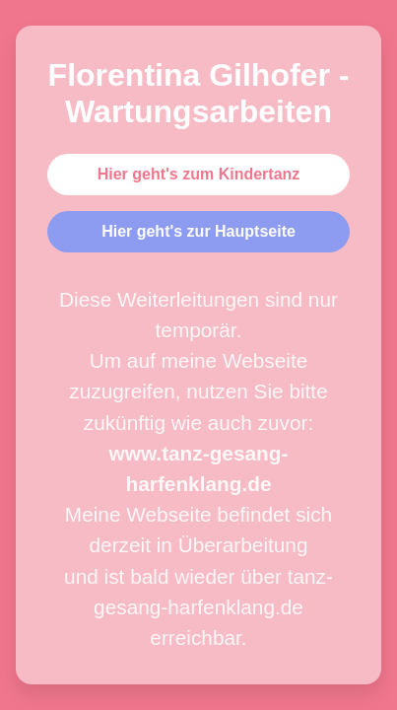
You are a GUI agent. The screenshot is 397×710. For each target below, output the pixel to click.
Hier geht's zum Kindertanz (199, 174)
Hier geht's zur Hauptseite (198, 231)
